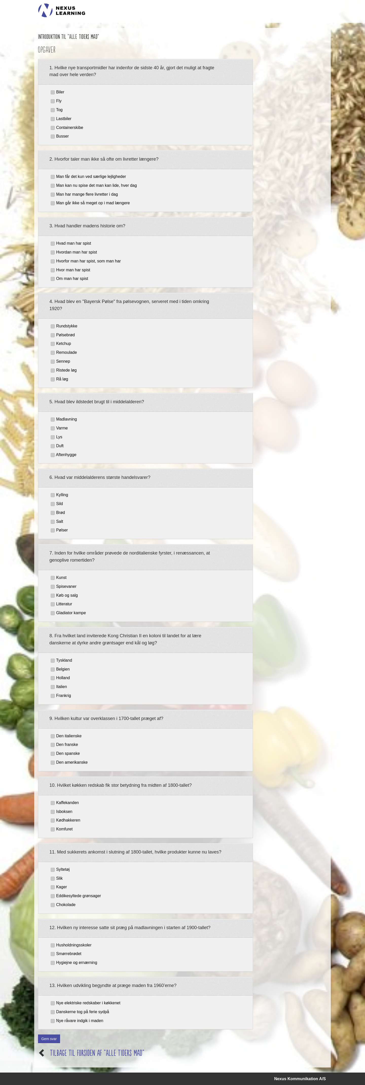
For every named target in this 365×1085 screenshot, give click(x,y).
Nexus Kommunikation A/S (300, 1079)
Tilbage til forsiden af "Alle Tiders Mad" (97, 1052)
